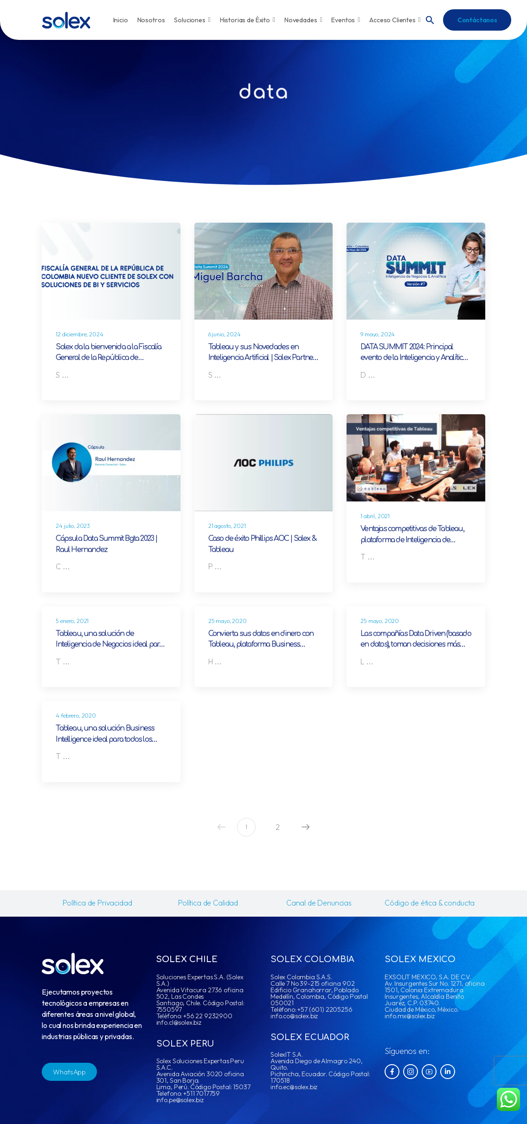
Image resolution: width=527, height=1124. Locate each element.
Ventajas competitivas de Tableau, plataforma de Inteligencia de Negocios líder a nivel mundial (412, 540)
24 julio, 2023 (73, 525)
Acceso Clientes (395, 20)
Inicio (120, 20)
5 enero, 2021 (72, 620)
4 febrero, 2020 (76, 715)
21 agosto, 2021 (227, 525)
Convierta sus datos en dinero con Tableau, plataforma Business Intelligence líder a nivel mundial (261, 644)
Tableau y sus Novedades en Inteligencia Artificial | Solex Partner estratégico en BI (262, 358)
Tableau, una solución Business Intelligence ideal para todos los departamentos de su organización (110, 739)
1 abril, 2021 (375, 516)
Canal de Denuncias (319, 902)
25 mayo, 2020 (227, 620)
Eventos (345, 20)
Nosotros (151, 20)
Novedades (303, 20)
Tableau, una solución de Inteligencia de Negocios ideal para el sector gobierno (109, 644)
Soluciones (192, 20)
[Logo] (66, 20)
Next (303, 827)
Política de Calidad (208, 902)
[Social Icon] (392, 1071)
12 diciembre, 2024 (79, 334)
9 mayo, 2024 (377, 334)
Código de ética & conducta (430, 902)
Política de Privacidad (97, 902)
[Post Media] (111, 271)
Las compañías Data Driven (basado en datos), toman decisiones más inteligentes (415, 644)
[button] (430, 19)
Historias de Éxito (247, 20)
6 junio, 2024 (224, 334)
